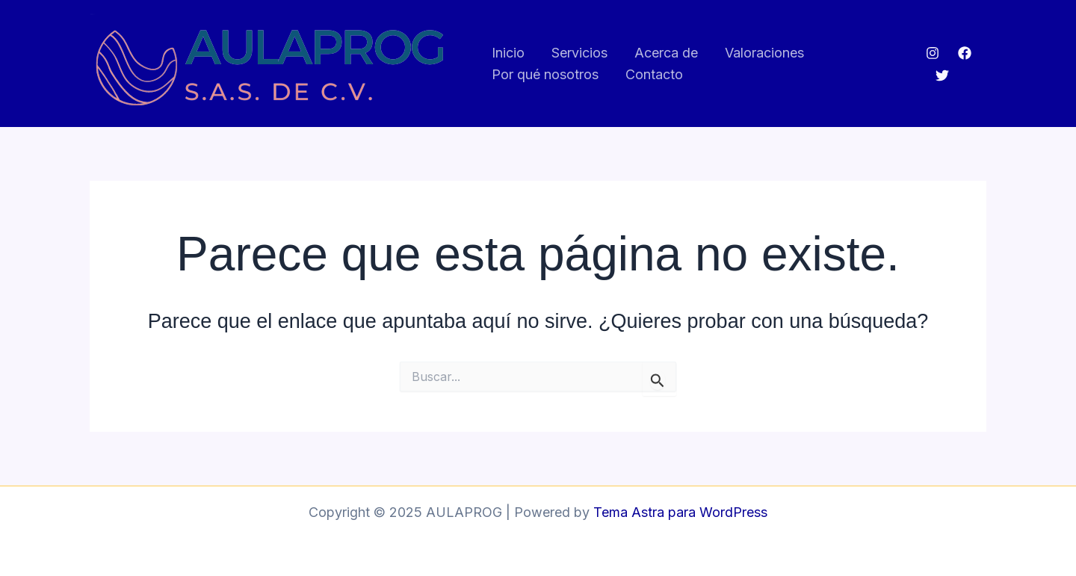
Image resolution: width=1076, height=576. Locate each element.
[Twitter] (942, 75)
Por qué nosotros (545, 74)
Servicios (579, 53)
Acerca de (666, 53)
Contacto (654, 74)
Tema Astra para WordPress (680, 512)
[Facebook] (964, 53)
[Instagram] (932, 53)
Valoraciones (764, 53)
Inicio (508, 53)
